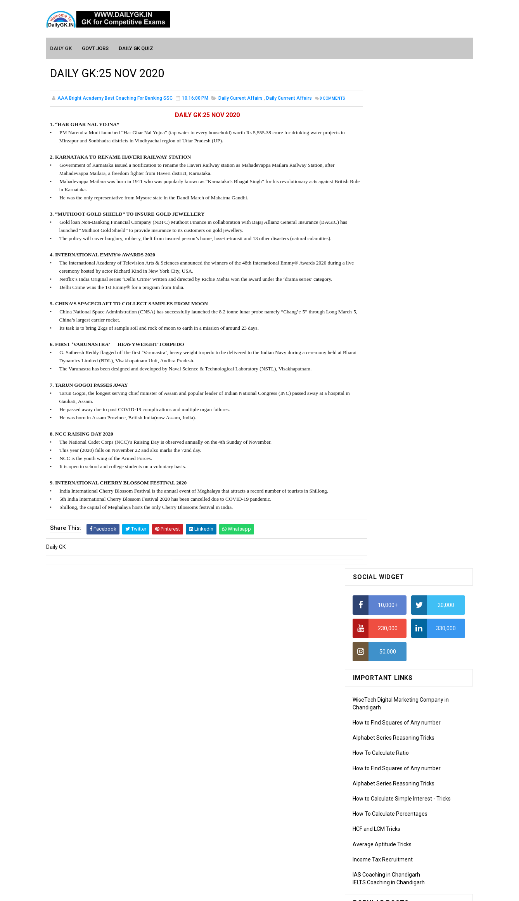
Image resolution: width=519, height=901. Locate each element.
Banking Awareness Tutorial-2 (389, 820)
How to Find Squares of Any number (397, 220)
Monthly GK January (377, 661)
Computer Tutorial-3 (377, 729)
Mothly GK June (372, 605)
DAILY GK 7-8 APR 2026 (417, 453)
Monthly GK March (375, 639)
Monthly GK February (378, 650)
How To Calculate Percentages (390, 311)
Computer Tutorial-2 (377, 718)
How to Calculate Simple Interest (392, 296)
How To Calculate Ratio (381, 250)
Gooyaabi (312, 891)
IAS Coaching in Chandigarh (386, 372)
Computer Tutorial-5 (377, 752)
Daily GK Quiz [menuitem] (136, 47)
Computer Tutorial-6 (377, 763)
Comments (69, 107)
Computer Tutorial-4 (377, 741)
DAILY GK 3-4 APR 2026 (417, 485)
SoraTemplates (243, 891)
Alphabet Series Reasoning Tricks (393, 235)
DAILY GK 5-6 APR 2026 (417, 516)
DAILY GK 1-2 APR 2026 (417, 548)
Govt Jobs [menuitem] (95, 47)
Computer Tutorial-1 (377, 707)
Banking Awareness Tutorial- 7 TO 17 (398, 854)
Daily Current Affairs (240, 98)
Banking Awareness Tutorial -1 (390, 809)
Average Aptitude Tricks (382, 341)
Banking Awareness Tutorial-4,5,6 (394, 843)
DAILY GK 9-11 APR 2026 (419, 422)
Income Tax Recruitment (383, 357)
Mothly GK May (371, 617)
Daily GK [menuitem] (61, 47)
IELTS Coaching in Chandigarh (389, 379)
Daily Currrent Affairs (289, 98)
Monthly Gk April (372, 627)
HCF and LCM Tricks (376, 326)
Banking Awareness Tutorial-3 (389, 831)
